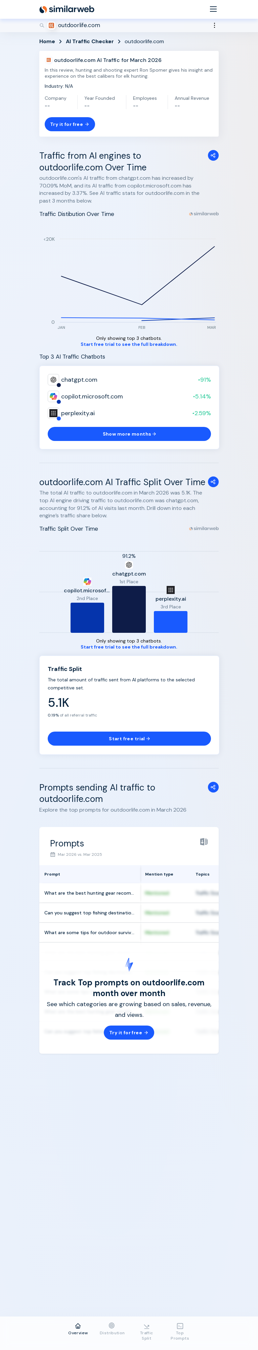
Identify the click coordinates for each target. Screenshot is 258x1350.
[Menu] (213, 9)
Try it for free (70, 124)
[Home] (66, 9)
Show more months (129, 434)
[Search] (129, 25)
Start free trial (129, 739)
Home (47, 41)
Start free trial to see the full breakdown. (129, 344)
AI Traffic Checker (90, 41)
